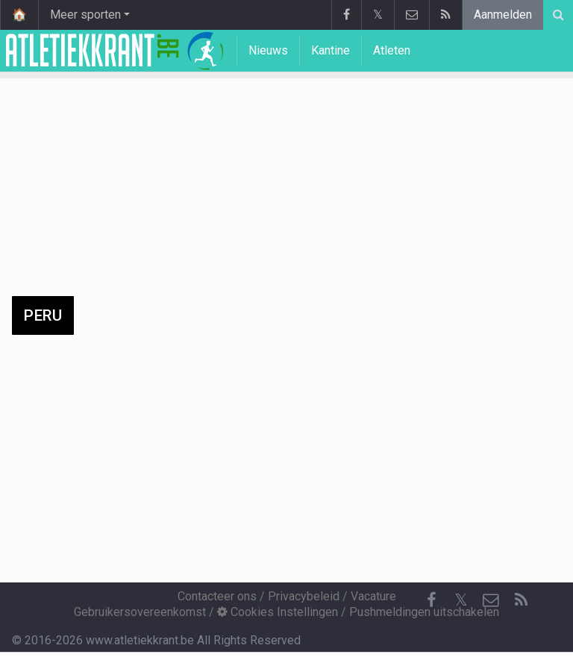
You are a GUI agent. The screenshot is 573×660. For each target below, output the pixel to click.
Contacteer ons (217, 596)
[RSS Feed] (521, 600)
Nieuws (268, 50)
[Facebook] (431, 600)
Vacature (373, 596)
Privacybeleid (303, 596)
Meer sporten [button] (85, 14)
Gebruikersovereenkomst (140, 612)
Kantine (330, 50)
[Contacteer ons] (491, 600)
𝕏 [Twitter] (461, 600)
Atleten (391, 50)
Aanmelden (503, 14)
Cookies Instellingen (277, 612)
